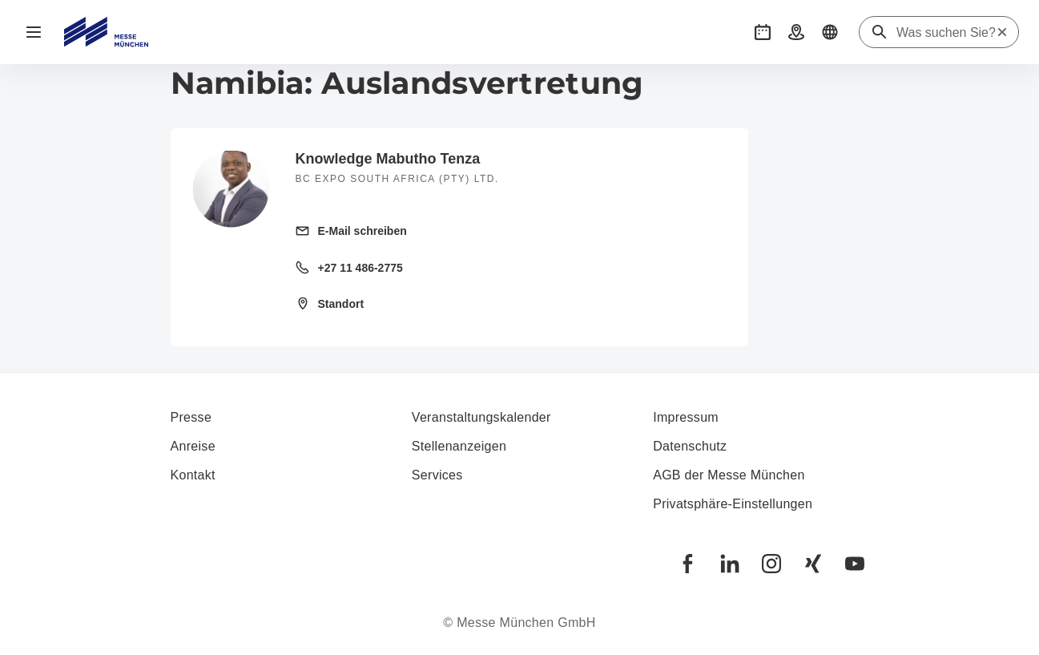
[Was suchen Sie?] (946, 33)
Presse (191, 417)
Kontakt (193, 475)
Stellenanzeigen (459, 446)
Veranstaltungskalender (481, 417)
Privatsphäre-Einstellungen (732, 504)
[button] (762, 32)
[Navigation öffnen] (33, 32)
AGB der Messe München (729, 475)
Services (437, 475)
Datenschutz (690, 446)
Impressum (686, 417)
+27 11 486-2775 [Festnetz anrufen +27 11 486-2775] (360, 267)
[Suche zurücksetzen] (1002, 32)
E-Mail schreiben (362, 230)
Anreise (193, 446)
